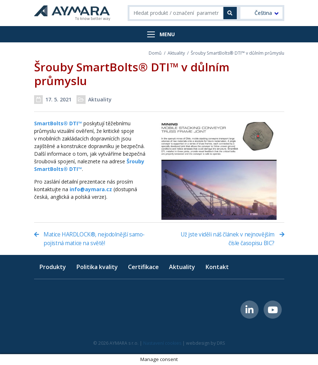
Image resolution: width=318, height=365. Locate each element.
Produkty (52, 267)
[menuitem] (261, 13)
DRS (221, 343)
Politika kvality (97, 267)
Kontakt (217, 267)
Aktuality (176, 53)
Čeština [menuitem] (263, 13)
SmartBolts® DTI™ (58, 123)
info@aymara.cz (91, 189)
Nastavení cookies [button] (162, 343)
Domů (155, 53)
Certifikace (143, 267)
